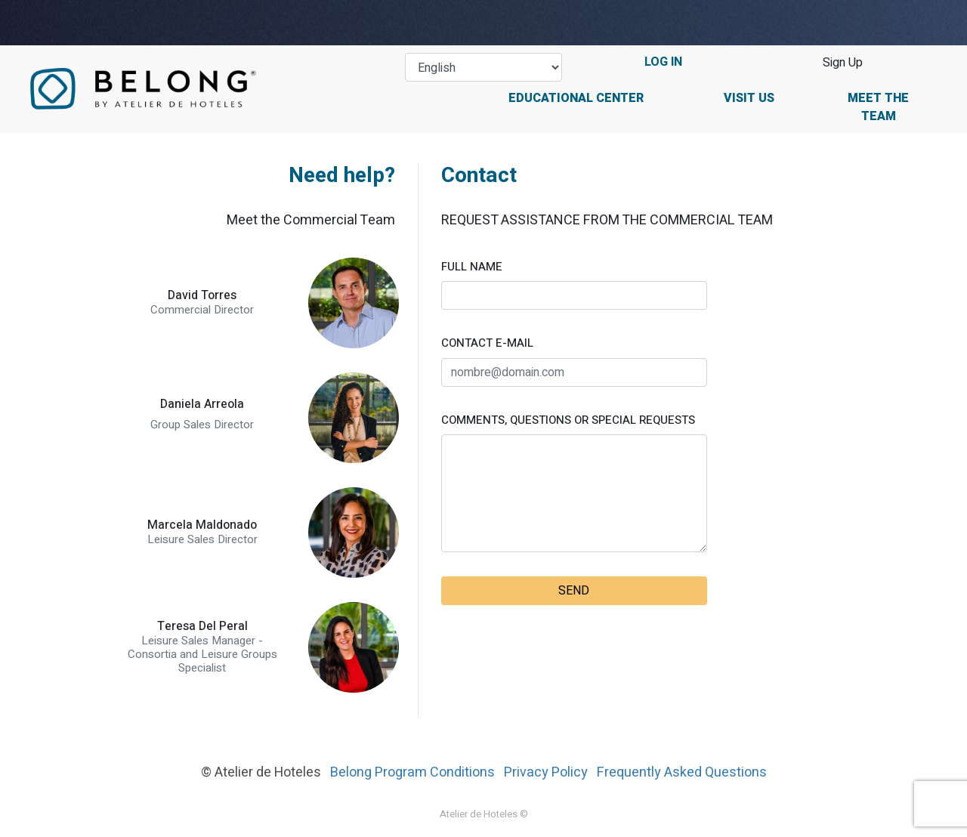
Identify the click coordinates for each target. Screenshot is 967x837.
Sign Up (843, 63)
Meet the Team (878, 107)
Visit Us (749, 98)
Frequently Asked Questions (682, 772)
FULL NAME (471, 266)
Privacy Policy (546, 772)
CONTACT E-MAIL (487, 343)
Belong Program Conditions (412, 772)
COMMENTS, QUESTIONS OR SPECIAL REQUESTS (568, 420)
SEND (573, 591)
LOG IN (663, 62)
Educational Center (576, 98)
